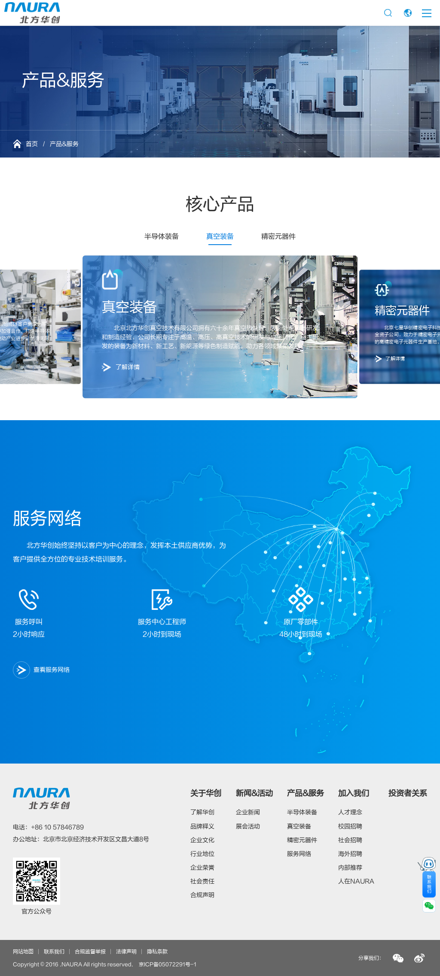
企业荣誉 (202, 867)
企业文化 (202, 840)
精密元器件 (278, 236)
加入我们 (353, 793)
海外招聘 (350, 854)
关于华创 (205, 793)
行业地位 (202, 854)
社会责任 (202, 881)
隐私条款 (157, 952)
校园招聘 (350, 826)
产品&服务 (305, 793)
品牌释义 (202, 826)
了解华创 (202, 812)
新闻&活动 (254, 793)
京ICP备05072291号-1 (167, 964)
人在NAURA (356, 881)
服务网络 (299, 854)
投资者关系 (407, 793)
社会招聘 (350, 840)
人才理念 (350, 812)
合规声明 (202, 895)
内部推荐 (350, 867)
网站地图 (23, 952)
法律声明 (126, 952)
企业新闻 (248, 812)
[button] (39, 326)
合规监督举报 (90, 952)
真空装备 (220, 236)
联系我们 (54, 952)
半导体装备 (161, 236)
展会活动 (248, 826)
